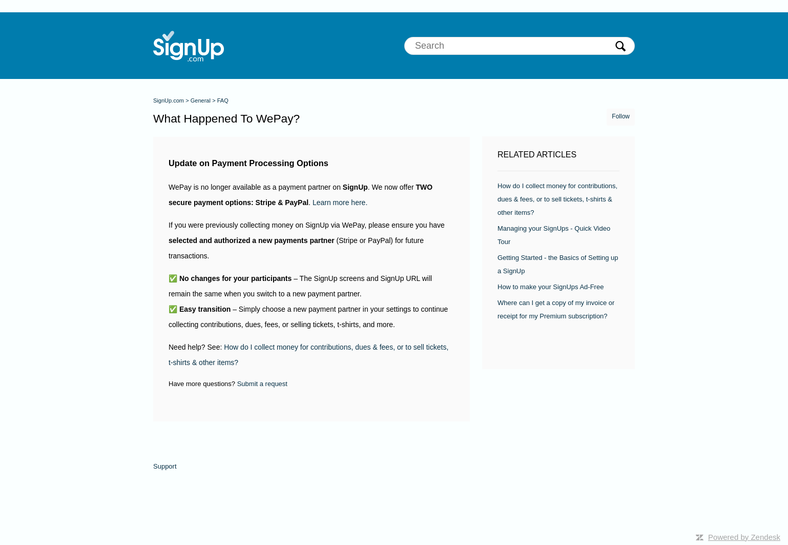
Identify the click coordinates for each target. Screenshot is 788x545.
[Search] (519, 46)
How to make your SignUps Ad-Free (550, 287)
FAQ (223, 100)
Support (165, 466)
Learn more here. (340, 202)
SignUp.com (168, 100)
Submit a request (262, 384)
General (201, 100)
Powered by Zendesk (744, 537)
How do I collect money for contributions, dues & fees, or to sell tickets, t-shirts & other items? (557, 199)
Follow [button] (621, 116)
